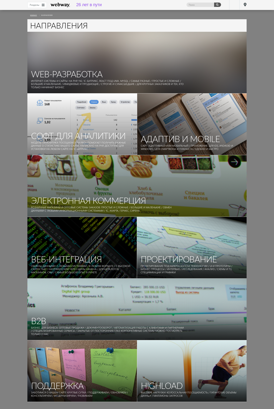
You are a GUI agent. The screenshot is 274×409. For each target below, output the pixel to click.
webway (60, 5)
